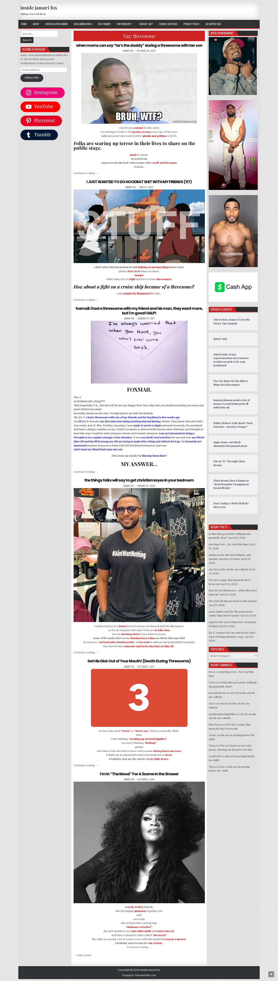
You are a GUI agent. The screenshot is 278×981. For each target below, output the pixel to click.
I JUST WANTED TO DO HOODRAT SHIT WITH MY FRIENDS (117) (139, 181)
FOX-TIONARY (104, 24)
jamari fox (128, 51)
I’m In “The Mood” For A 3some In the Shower (139, 773)
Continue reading (86, 173)
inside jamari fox (38, 7)
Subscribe (32, 77)
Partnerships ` (125, 24)
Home (24, 24)
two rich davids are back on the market (233, 601)
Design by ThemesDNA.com (139, 974)
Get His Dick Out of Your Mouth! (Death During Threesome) (139, 660)
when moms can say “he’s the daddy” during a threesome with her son (139, 45)
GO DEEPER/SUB (213, 24)
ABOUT (36, 24)
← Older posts (82, 954)
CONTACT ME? (146, 24)
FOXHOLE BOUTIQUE (168, 24)
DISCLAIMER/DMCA (83, 24)
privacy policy (191, 24)
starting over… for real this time (228, 544)
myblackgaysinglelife (222, 714)
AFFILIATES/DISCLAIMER (57, 24)
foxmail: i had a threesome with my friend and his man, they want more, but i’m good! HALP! (139, 311)
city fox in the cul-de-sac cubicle (228, 569)
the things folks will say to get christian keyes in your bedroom (139, 480)
